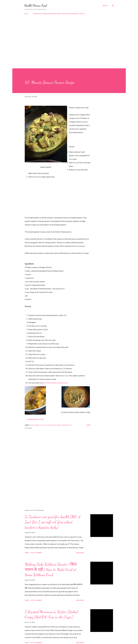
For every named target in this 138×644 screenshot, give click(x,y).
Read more (80, 552)
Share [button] (88, 425)
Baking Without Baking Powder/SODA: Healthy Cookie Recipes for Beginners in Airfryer (59, 13)
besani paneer (34, 425)
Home (26, 13)
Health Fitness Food (35, 5)
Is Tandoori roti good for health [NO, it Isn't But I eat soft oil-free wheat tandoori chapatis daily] (52, 521)
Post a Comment (36, 552)
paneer (58, 425)
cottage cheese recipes (48, 425)
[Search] (105, 5)
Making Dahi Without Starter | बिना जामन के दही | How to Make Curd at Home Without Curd (51, 569)
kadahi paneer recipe (35, 419)
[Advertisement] (65, 31)
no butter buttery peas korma (55, 383)
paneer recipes (67, 425)
